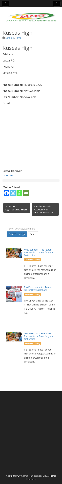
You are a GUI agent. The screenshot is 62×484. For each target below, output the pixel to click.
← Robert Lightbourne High (16, 208)
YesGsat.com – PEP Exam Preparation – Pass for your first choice (38, 252)
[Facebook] (6, 193)
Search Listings (17, 234)
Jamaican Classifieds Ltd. (34, 475)
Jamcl (18, 37)
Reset (33, 234)
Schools (9, 37)
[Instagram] (13, 193)
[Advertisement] (31, 138)
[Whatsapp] (19, 193)
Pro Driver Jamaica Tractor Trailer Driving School (38, 288)
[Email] (26, 193)
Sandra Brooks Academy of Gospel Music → (43, 209)
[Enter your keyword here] (31, 228)
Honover (7, 175)
